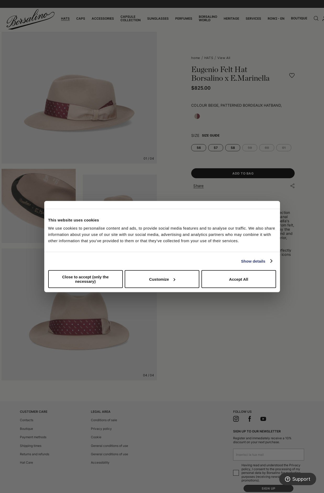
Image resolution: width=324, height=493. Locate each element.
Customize (162, 279)
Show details (253, 261)
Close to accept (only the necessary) (85, 279)
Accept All (238, 279)
